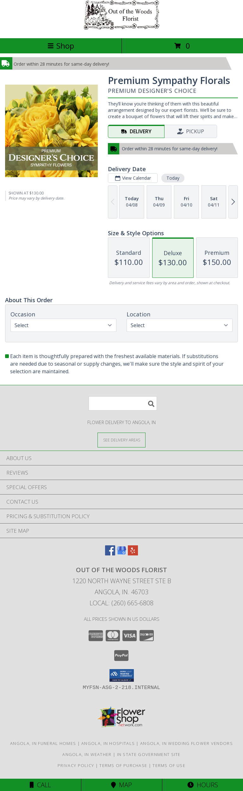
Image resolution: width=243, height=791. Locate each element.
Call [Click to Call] (40, 785)
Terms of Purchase (123, 765)
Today (172, 178)
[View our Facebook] (110, 553)
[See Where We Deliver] (121, 440)
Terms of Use (169, 765)
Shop (60, 45)
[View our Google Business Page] (121, 553)
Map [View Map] (121, 785)
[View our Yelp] (133, 553)
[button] (121, 675)
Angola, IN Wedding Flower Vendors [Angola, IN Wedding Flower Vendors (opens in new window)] (186, 743)
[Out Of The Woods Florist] (121, 29)
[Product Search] (123, 403)
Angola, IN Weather (86, 754)
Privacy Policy (76, 765)
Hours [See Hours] (202, 785)
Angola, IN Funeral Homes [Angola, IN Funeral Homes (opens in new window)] (43, 743)
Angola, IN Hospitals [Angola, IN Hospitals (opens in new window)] (108, 743)
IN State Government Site (149, 754)
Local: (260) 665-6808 (121, 603)
